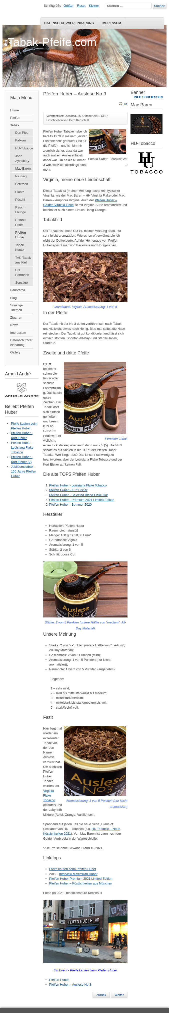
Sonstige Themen (16, 307)
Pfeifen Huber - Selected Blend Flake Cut (78, 495)
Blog (13, 298)
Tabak (14, 125)
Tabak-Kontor (20, 247)
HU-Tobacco (24, 148)
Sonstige (21, 282)
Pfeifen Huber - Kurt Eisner (68, 490)
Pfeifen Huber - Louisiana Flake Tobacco (78, 485)
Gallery (15, 352)
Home (14, 110)
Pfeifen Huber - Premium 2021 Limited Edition (81, 500)
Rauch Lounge (20, 209)
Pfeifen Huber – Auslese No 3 (70, 984)
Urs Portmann (22, 272)
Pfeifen (15, 118)
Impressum (111, 23)
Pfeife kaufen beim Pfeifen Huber (72, 869)
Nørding (21, 176)
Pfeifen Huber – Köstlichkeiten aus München (80, 883)
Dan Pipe (21, 133)
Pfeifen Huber (20, 235)
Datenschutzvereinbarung (69, 23)
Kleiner (94, 5)
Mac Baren (23, 168)
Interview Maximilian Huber (78, 874)
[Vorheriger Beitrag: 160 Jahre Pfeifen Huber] (101, 995)
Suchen (159, 6)
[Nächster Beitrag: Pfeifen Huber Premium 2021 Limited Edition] (119, 995)
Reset (81, 5)
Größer (69, 5)
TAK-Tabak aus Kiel (23, 260)
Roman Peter (20, 222)
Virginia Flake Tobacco (49, 795)
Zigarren (16, 317)
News (14, 325)
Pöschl (20, 200)
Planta (19, 192)
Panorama (17, 290)
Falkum (20, 140)
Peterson (21, 184)
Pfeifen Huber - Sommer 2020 (70, 504)
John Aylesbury (22, 158)
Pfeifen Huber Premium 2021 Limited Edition (80, 878)
